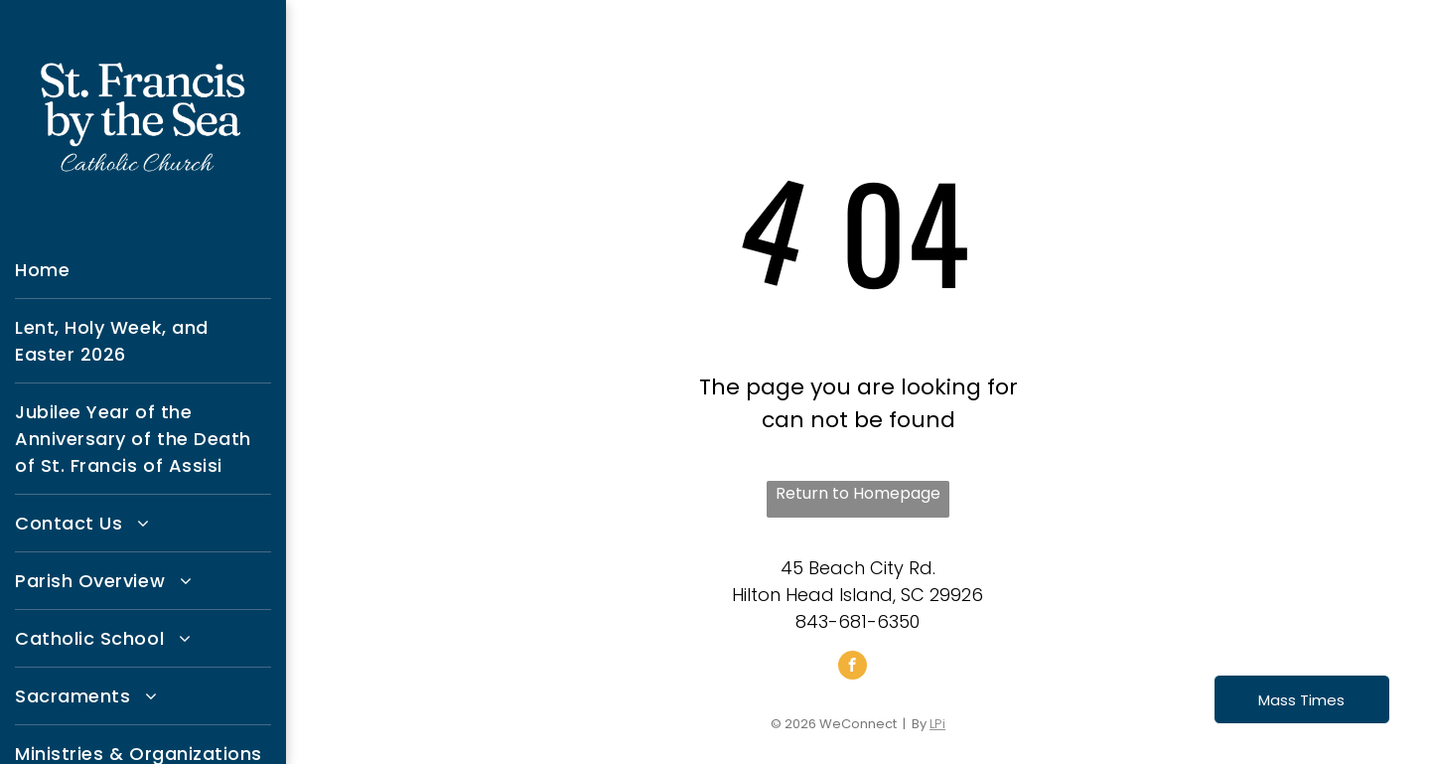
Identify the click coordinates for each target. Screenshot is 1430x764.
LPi (937, 723)
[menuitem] (143, 270)
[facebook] (852, 668)
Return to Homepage (858, 493)
